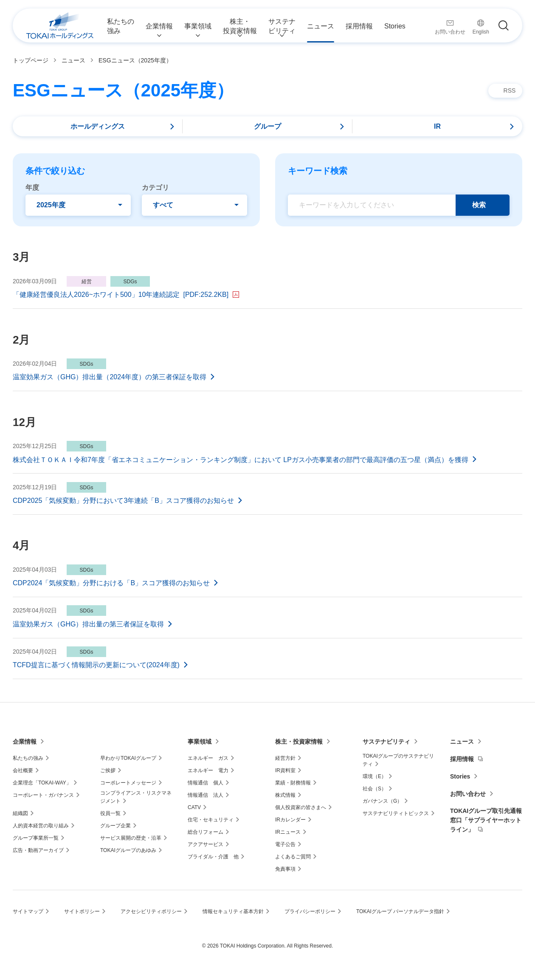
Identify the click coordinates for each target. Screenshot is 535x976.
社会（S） (374, 789)
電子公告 (285, 844)
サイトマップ (28, 911)
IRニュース (288, 832)
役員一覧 (110, 813)
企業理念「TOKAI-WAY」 (42, 783)
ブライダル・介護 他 (213, 857)
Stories (460, 776)
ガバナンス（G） (382, 801)
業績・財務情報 (293, 783)
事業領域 (199, 741)
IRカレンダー (290, 820)
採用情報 (462, 759)
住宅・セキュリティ (211, 820)
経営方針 (285, 758)
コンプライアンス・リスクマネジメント (136, 797)
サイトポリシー (82, 911)
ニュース (462, 741)
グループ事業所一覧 (36, 838)
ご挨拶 (107, 770)
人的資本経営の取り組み (41, 826)
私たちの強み (28, 758)
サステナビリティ (386, 741)
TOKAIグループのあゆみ (128, 850)
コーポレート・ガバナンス (43, 795)
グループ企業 (115, 826)
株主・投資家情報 (299, 741)
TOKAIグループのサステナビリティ (398, 760)
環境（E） (374, 776)
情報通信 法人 (205, 795)
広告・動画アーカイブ (38, 850)
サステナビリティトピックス (396, 813)
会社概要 (23, 770)
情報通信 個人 (205, 783)
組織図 (20, 813)
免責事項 (285, 869)
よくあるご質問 (293, 857)
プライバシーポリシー (309, 911)
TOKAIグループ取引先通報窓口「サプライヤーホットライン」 (486, 820)
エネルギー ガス (208, 758)
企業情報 (25, 741)
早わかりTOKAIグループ (128, 758)
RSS (510, 90)
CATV (194, 807)
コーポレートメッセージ (128, 783)
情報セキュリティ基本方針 (233, 911)
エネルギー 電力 (208, 770)
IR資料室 (285, 770)
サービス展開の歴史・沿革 (130, 838)
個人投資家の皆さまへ (300, 807)
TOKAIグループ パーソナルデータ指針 (400, 911)
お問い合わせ (468, 793)
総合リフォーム (205, 832)
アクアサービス (205, 844)
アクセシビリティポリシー (151, 911)
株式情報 (285, 795)
